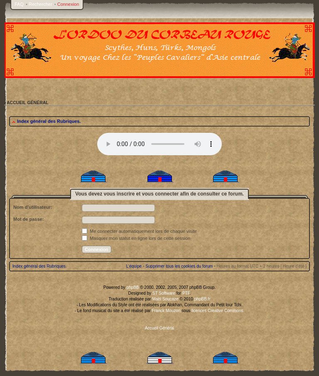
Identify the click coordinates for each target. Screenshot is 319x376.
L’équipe (134, 266)
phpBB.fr (202, 299)
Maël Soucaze (165, 299)
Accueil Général (159, 328)
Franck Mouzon (166, 310)
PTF (186, 293)
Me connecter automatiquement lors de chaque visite (139, 231)
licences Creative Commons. (217, 310)
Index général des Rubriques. (49, 121)
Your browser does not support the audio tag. (159, 144)
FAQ (19, 4)
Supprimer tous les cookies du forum (179, 266)
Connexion (68, 4)
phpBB (132, 287)
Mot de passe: (28, 219)
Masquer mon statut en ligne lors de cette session (136, 238)
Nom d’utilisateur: (32, 207)
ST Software (163, 293)
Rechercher (40, 4)
